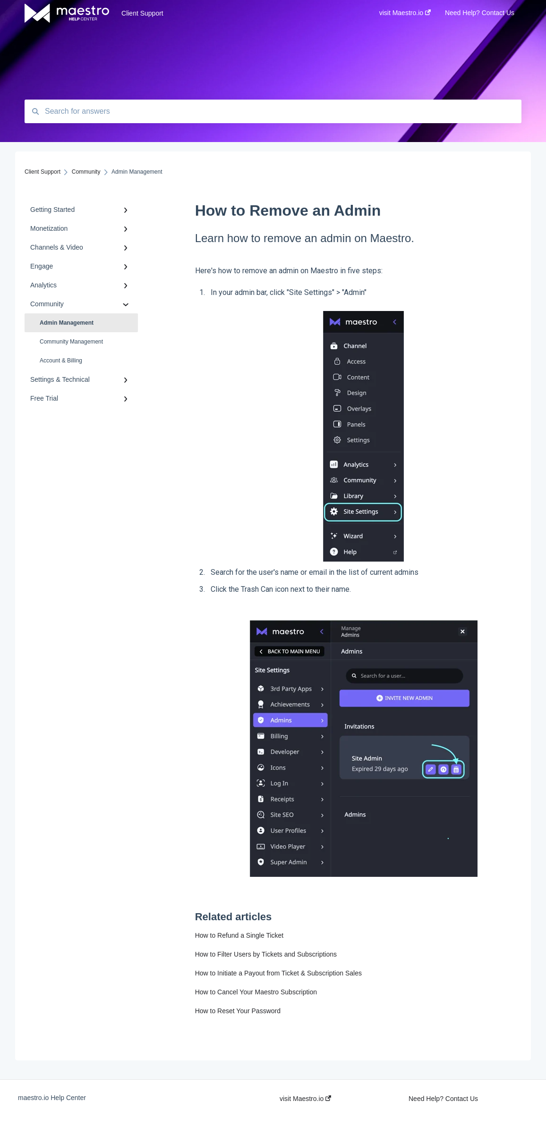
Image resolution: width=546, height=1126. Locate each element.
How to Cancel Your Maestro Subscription (256, 992)
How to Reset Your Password (238, 1011)
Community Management (71, 341)
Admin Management (67, 322)
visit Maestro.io (305, 1098)
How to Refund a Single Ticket (239, 935)
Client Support (142, 13)
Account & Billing (61, 360)
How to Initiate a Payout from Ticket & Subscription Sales (278, 973)
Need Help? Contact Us (443, 1098)
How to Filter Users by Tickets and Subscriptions (266, 954)
